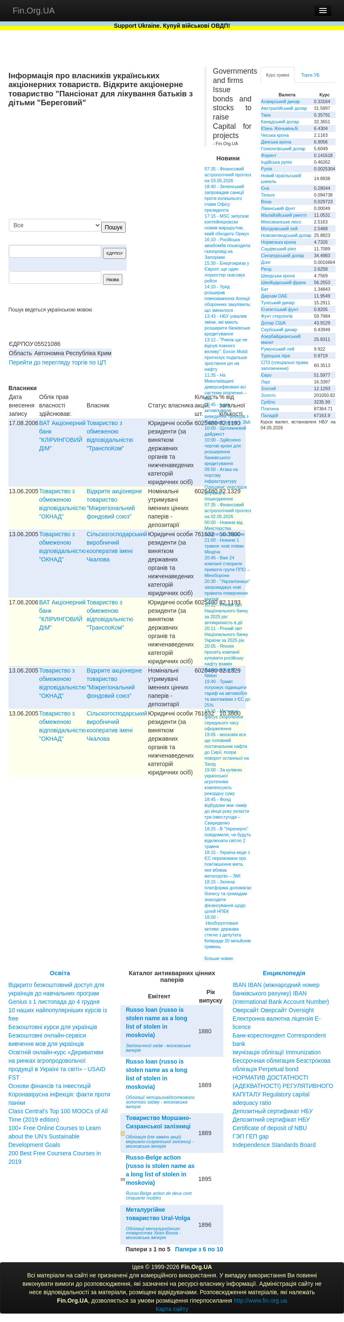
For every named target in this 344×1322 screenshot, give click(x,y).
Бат (265, 289)
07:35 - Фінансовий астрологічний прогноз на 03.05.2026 (227, 174)
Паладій (269, 415)
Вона (266, 201)
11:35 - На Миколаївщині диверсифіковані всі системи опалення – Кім (225, 386)
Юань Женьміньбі (279, 128)
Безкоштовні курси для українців (52, 1027)
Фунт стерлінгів (277, 316)
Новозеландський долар (286, 235)
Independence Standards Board (274, 1144)
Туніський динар (278, 302)
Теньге (268, 194)
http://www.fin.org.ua (260, 1300)
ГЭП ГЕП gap (251, 1136)
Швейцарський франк (283, 282)
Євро (266, 375)
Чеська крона (275, 135)
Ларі (265, 381)
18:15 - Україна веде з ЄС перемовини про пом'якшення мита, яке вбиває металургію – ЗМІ (227, 864)
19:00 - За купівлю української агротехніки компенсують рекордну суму (223, 781)
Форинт (269, 155)
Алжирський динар (280, 101)
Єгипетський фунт (280, 309)
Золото (268, 395)
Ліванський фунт (278, 208)
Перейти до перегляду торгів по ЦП (57, 362)
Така (266, 114)
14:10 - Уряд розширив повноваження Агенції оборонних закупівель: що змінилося (227, 298)
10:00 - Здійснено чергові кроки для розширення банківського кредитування (222, 451)
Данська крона (276, 141)
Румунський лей (277, 348)
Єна (265, 188)
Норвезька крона (278, 242)
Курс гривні (277, 74)
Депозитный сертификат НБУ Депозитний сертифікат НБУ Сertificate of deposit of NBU (273, 1119)
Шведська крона (278, 275)
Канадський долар (280, 121)
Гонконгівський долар (283, 148)
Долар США (273, 322)
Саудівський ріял (278, 248)
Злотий (268, 388)
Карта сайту (172, 1309)
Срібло (268, 401)
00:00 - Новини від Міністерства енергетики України (224, 528)
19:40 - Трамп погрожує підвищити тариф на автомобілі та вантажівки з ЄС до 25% (227, 693)
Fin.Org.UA (34, 10)
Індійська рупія (276, 162)
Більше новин (218, 958)
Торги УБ (310, 74)
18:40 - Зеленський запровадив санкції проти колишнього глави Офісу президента (224, 198)
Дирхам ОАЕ (274, 295)
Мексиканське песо (281, 221)
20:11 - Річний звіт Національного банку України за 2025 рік (226, 634)
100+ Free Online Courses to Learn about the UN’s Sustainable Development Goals (54, 1136)
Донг (266, 262)
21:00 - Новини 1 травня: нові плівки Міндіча (223, 545)
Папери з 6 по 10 (199, 1249)
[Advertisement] (132, 163)
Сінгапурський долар (282, 255)
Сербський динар (279, 329)
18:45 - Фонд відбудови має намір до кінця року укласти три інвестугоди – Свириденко (226, 811)
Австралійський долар (284, 108)
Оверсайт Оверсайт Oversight (273, 1010)
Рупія (266, 168)
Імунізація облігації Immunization (277, 1052)
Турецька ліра (275, 355)
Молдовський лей (279, 228)
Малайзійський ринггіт (284, 215)
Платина (270, 408)
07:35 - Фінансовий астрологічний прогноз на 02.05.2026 (227, 510)
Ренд (266, 268)
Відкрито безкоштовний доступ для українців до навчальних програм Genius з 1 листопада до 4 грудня (56, 993)
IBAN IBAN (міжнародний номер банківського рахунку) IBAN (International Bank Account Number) (281, 993)
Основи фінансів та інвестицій (49, 1086)
